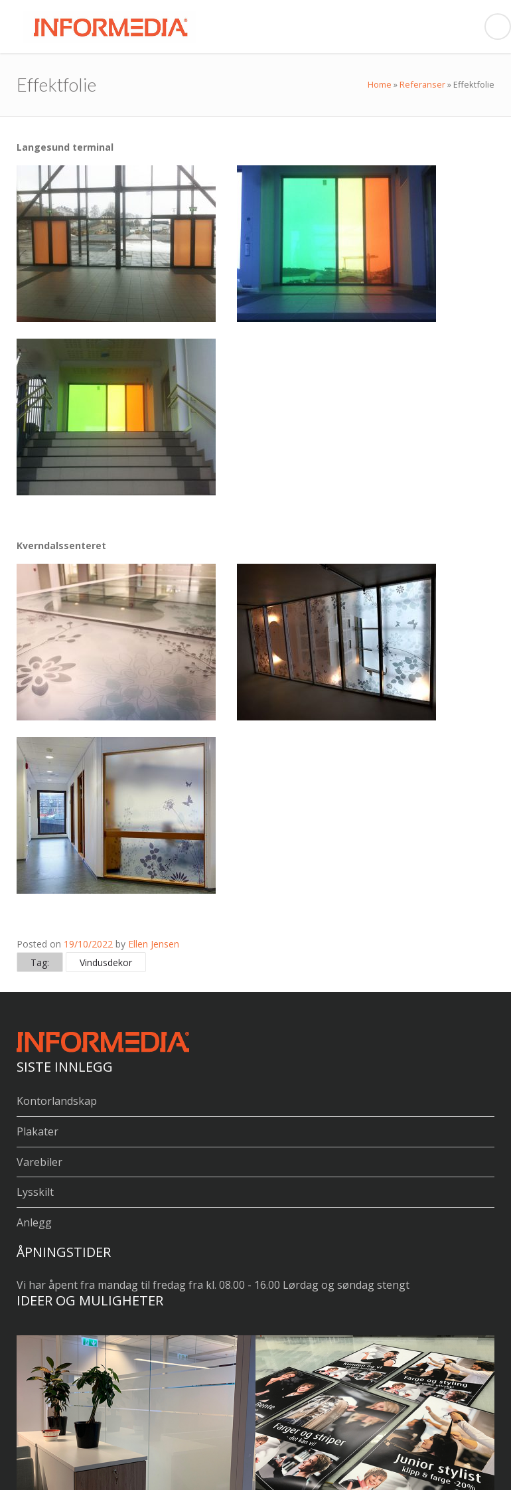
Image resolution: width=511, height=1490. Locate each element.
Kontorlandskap (57, 1101)
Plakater (37, 1131)
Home (380, 84)
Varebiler (39, 1162)
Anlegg (34, 1222)
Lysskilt (35, 1192)
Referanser (422, 84)
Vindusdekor (106, 962)
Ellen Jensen (153, 944)
